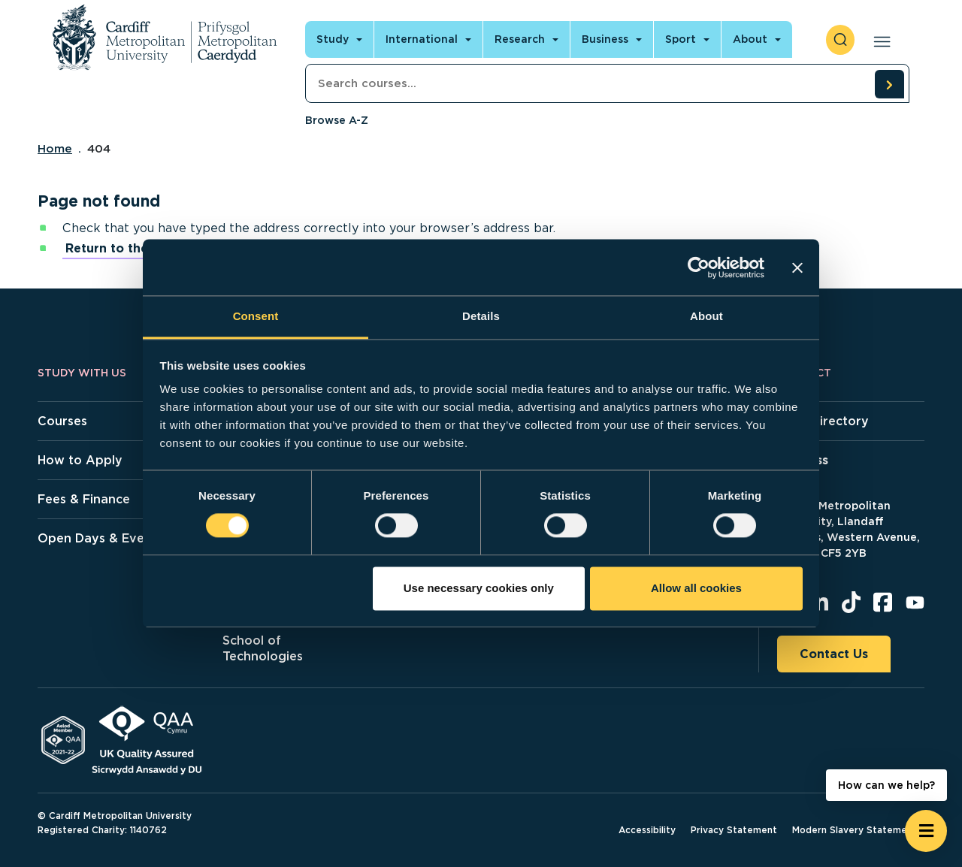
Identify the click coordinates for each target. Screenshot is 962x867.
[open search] (840, 40)
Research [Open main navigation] (520, 39)
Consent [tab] (256, 316)
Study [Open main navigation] (332, 39)
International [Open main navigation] (422, 39)
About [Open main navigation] (750, 39)
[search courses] (889, 84)
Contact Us (834, 654)
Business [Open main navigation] (605, 39)
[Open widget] (926, 831)
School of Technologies (262, 648)
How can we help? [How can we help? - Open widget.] (886, 785)
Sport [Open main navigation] (680, 39)
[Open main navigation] (879, 40)
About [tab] (706, 316)
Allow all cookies (696, 588)
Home (55, 149)
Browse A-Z (336, 120)
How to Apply (80, 460)
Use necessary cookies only (479, 588)
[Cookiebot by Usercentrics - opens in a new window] (698, 267)
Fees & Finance (84, 499)
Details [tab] (481, 316)
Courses (62, 421)
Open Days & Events (100, 538)
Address (802, 460)
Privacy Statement (734, 829)
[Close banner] (797, 267)
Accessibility (647, 829)
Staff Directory (823, 421)
